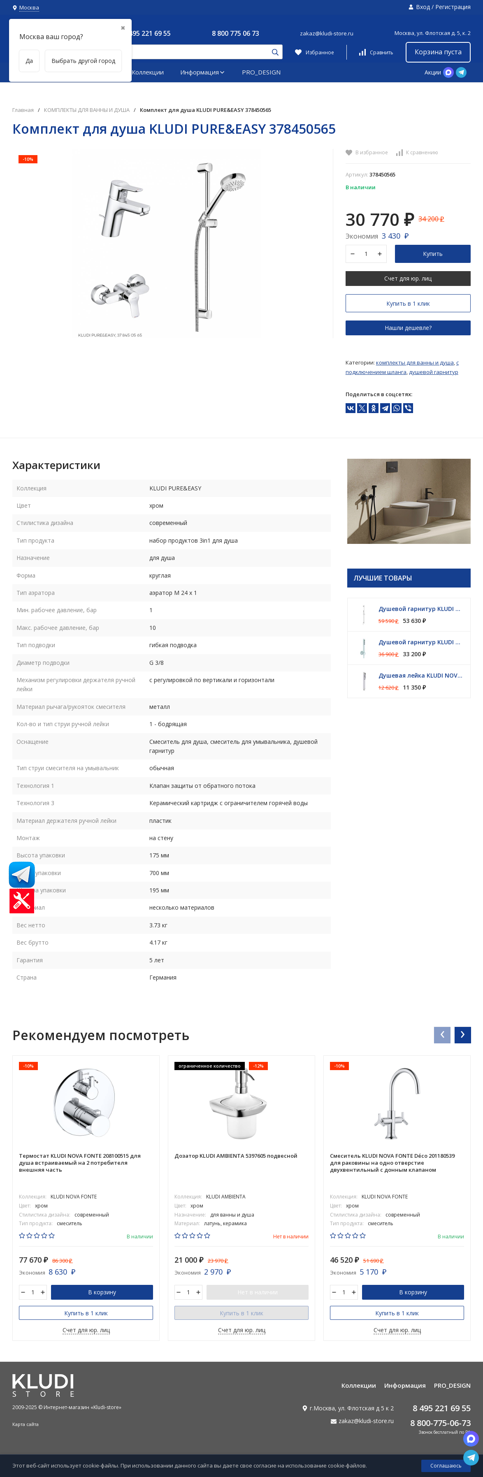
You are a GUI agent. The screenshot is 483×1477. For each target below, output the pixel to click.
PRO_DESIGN (261, 72)
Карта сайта (25, 1424)
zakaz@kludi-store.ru (326, 33)
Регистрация (453, 7)
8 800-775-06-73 (440, 1422)
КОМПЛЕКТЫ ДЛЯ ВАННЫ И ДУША (87, 110)
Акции (433, 72)
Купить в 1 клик (408, 303)
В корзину (102, 1292)
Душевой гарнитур (433, 372)
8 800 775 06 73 (235, 33)
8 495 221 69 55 (147, 33)
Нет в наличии (257, 1292)
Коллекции (148, 72)
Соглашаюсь (446, 1465)
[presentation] (442, 1034)
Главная (23, 110)
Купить (433, 254)
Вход (423, 7)
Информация (202, 72)
